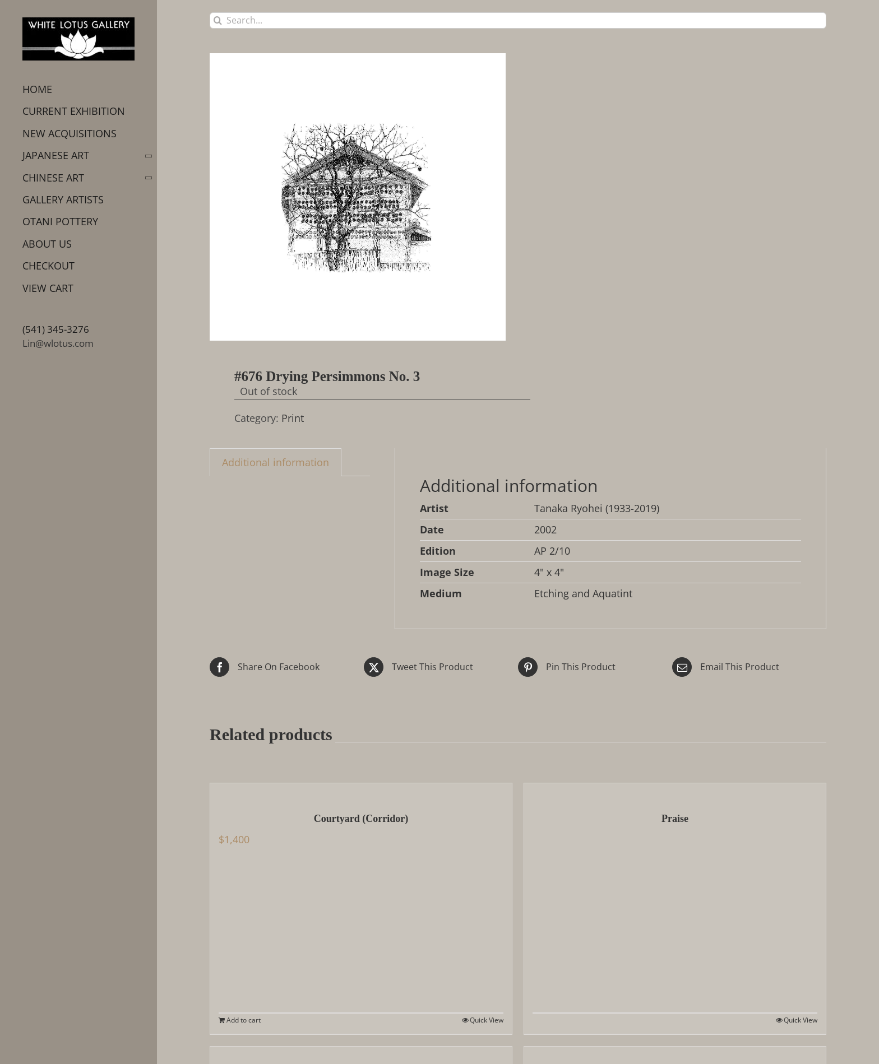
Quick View (486, 1020)
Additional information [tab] (275, 462)
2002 (545, 529)
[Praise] (675, 791)
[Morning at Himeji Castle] (675, 1055)
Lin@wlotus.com (58, 343)
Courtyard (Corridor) (361, 818)
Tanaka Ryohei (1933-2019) (596, 508)
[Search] (218, 20)
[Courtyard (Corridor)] (361, 791)
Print (292, 418)
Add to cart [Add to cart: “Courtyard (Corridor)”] (243, 1020)
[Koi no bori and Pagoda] (361, 1055)
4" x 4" (549, 572)
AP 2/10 (552, 550)
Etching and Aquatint (583, 593)
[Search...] (518, 20)
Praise (674, 818)
